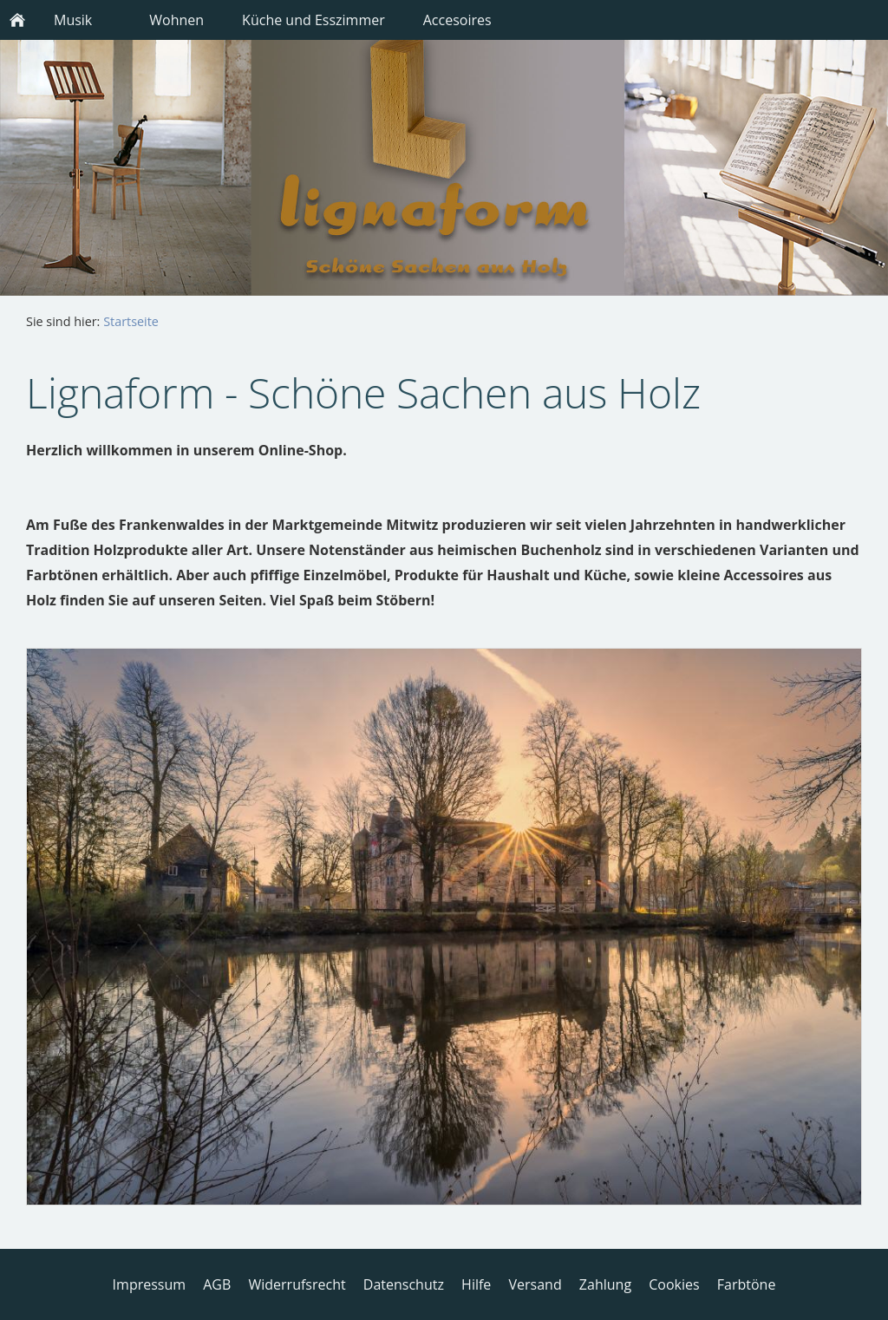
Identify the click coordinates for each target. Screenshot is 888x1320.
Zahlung (605, 1284)
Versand (535, 1284)
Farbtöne (746, 1284)
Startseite (131, 321)
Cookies (674, 1284)
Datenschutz (403, 1284)
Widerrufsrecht (296, 1284)
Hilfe (476, 1284)
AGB (217, 1284)
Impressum (149, 1284)
